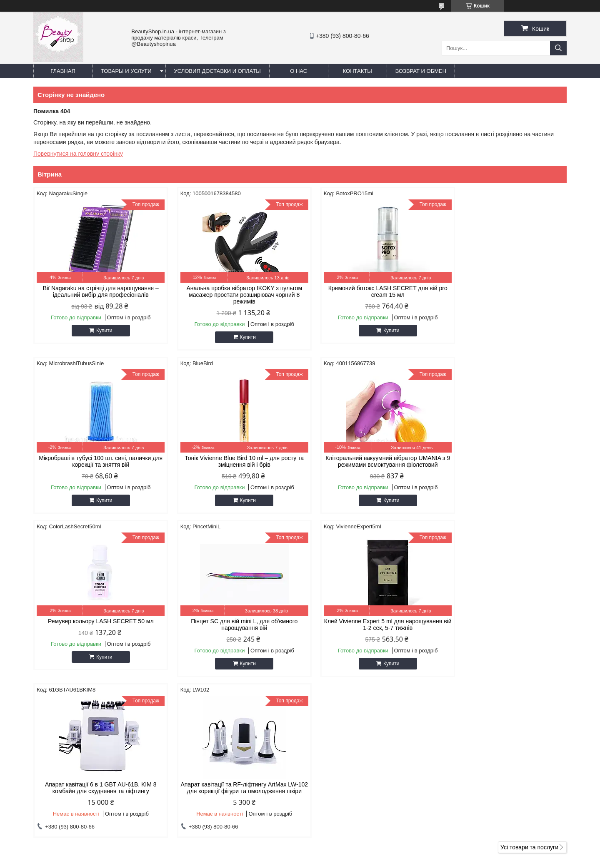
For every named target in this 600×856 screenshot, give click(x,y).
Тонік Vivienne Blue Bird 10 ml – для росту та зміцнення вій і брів (96, 461)
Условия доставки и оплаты (217, 71)
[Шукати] (558, 48)
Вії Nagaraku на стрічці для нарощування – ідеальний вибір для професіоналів (97, 291)
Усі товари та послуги (529, 690)
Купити (100, 330)
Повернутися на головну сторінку (78, 153)
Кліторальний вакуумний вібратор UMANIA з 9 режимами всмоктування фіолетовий (232, 461)
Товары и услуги (126, 71)
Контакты (357, 71)
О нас (298, 71)
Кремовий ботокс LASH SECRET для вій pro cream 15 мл (368, 291)
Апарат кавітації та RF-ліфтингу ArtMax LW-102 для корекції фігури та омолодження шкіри (367, 628)
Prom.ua (339, 841)
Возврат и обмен (420, 71)
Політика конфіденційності (441, 848)
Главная (62, 71)
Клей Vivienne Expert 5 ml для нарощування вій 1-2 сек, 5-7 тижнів (97, 624)
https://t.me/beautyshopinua (349, 774)
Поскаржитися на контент (377, 848)
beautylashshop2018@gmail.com (356, 764)
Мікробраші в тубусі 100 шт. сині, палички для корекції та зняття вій (503, 291)
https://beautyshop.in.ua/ (345, 753)
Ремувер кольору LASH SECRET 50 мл (368, 458)
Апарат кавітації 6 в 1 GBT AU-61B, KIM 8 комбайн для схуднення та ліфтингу (232, 624)
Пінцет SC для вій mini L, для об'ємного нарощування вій (503, 461)
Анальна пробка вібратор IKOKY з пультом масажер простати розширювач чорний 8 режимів (232, 295)
